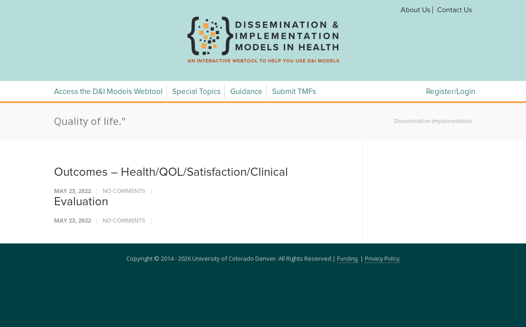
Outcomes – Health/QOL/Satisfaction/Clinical (171, 172)
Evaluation (81, 202)
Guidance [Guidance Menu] (246, 92)
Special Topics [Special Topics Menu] (196, 92)
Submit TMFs (294, 92)
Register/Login (450, 92)
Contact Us (454, 10)
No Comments (124, 191)
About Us (415, 10)
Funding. (348, 259)
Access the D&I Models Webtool (108, 92)
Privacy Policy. (382, 259)
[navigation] (263, 62)
